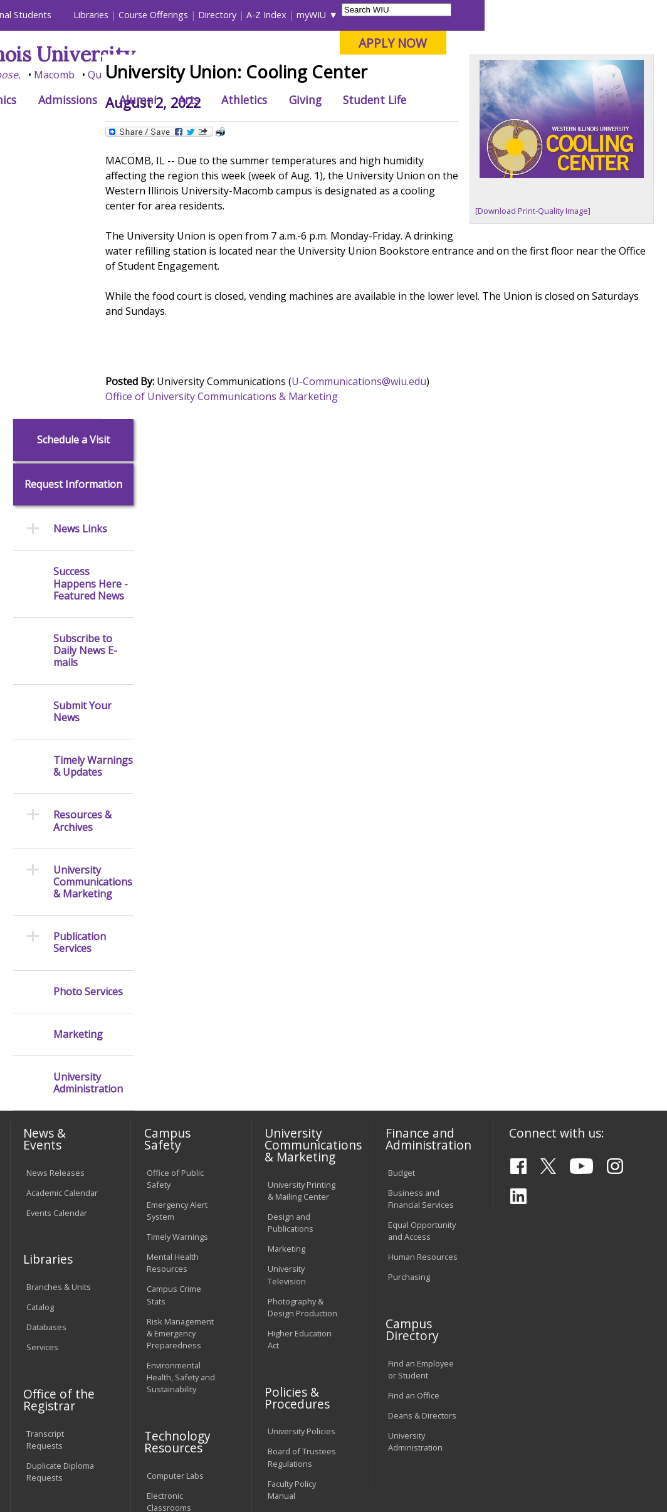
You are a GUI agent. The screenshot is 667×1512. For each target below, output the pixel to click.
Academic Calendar (62, 920)
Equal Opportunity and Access (422, 959)
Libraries (273, 15)
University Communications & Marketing (92, 610)
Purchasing (409, 1005)
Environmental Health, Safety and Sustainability (181, 1105)
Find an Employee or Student (421, 1097)
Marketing (78, 762)
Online (352, 75)
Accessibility (56, 1423)
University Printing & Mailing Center (301, 919)
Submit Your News (82, 440)
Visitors (115, 15)
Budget (401, 901)
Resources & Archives (82, 549)
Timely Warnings (177, 965)
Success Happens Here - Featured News (90, 312)
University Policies (301, 1159)
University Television (287, 1003)
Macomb (237, 75)
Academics (171, 99)
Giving (487, 99)
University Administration (88, 811)
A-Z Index (449, 15)
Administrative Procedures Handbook (294, 1255)
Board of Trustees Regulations (302, 1185)
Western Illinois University (193, 54)
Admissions (250, 99)
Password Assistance (167, 1262)
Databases (46, 1055)
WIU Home (170, 128)
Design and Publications (290, 951)
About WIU (94, 99)
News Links (80, 257)
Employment (129, 1423)
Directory (400, 15)
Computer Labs (175, 1203)
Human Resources (423, 985)
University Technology (168, 1326)
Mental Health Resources (173, 991)
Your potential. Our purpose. (136, 75)
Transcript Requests (45, 1167)
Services (42, 1075)
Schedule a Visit (73, 168)
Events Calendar (56, 940)
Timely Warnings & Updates (93, 495)
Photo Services (88, 720)
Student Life (557, 99)
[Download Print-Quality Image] (544, 295)
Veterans (275, 1423)
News (215, 128)
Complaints (289, 1352)
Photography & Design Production (302, 1035)
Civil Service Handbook (290, 1294)
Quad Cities (297, 75)
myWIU (494, 15)
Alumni (320, 99)
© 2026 (41, 1470)
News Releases (55, 901)
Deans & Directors (422, 1143)
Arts (371, 99)
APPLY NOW (576, 43)
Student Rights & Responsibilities (299, 1326)
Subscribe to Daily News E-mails (85, 379)
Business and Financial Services (421, 926)
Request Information (73, 213)
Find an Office (413, 1123)
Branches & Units (58, 1015)
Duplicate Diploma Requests (60, 1199)
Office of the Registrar (59, 1127)
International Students (187, 15)
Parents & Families (51, 15)
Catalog (40, 1035)
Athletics (426, 99)
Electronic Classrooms (169, 1229)
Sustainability (206, 1423)
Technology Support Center (176, 1294)
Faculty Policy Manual (292, 1217)
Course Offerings (336, 15)
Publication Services (79, 671)
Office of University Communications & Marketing (256, 473)
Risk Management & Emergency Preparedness (180, 1061)
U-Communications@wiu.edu (393, 458)
